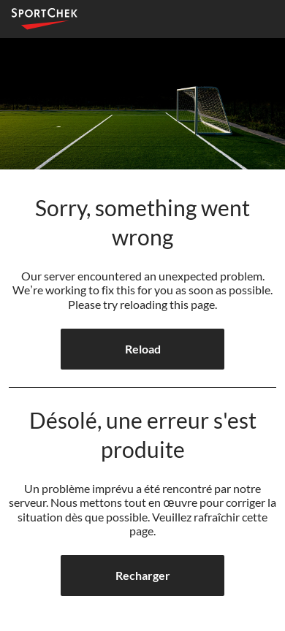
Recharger (142, 575)
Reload (143, 349)
